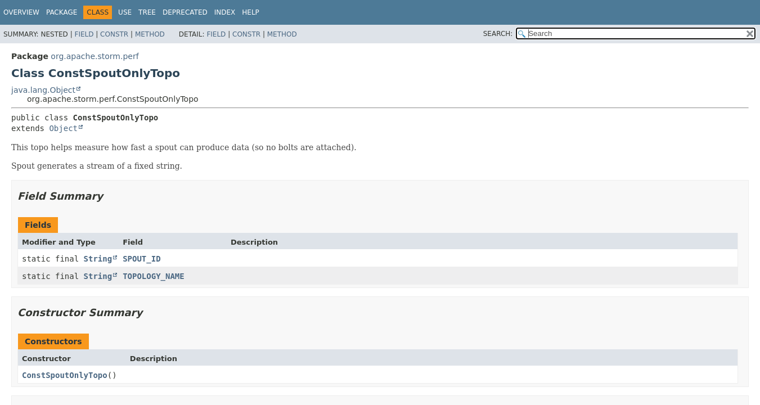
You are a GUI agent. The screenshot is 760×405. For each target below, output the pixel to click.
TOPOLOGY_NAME (154, 276)
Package (61, 12)
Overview (21, 12)
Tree (147, 12)
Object (63, 128)
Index (225, 12)
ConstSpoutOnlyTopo (64, 375)
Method (150, 34)
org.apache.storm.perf (94, 56)
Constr (114, 34)
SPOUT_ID (141, 258)
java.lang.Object (43, 90)
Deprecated (185, 12)
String (98, 258)
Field (83, 34)
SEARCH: (498, 34)
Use (125, 12)
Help (250, 12)
